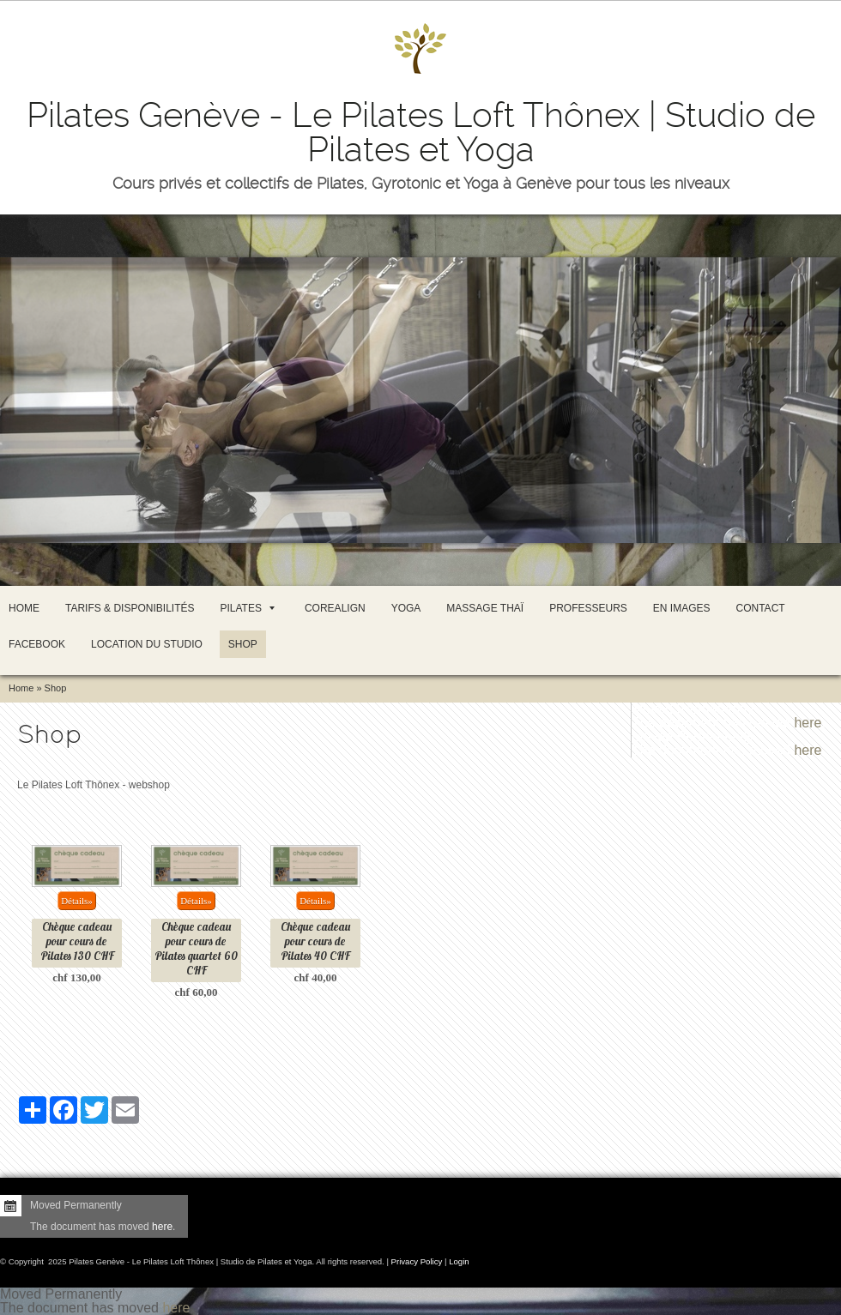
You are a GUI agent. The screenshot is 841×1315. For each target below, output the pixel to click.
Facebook (37, 644)
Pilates (247, 608)
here (807, 722)
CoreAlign (335, 608)
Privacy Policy (417, 1261)
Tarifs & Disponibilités (129, 608)
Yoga (406, 608)
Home (24, 608)
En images (682, 608)
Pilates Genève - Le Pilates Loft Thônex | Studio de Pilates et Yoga (421, 132)
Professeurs (588, 608)
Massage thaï (484, 608)
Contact (760, 608)
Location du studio (147, 644)
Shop (242, 644)
